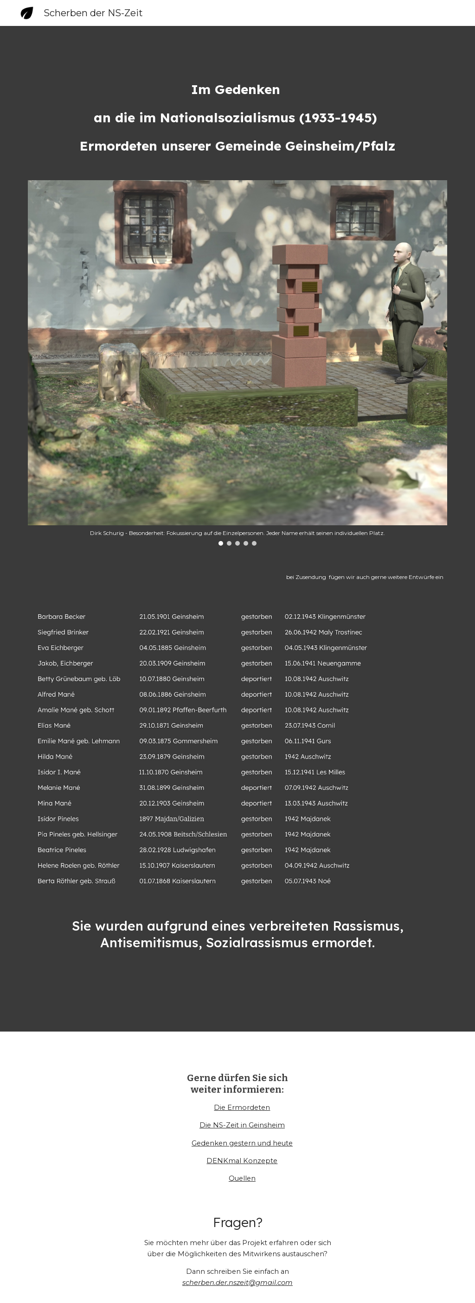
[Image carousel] (238, 363)
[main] (238, 117)
